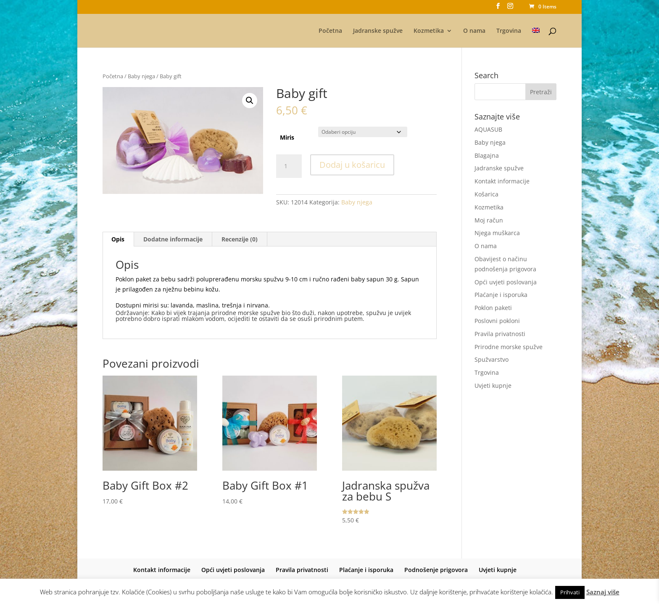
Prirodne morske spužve (508, 347)
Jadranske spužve (378, 31)
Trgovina (508, 31)
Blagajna (486, 155)
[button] (249, 100)
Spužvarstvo (491, 359)
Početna (330, 31)
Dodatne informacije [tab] (173, 239)
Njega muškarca (497, 233)
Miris (287, 137)
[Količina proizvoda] (288, 166)
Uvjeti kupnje (492, 385)
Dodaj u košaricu (352, 164)
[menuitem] (536, 38)
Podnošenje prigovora (436, 570)
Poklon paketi (493, 308)
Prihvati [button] (570, 592)
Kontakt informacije (502, 181)
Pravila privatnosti (499, 334)
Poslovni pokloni (497, 321)
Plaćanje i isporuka (500, 295)
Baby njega (141, 76)
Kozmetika (429, 31)
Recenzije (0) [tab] (239, 239)
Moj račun (488, 220)
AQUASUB (488, 129)
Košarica (486, 194)
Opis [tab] (117, 239)
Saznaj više (602, 592)
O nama (474, 31)
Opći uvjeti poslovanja (505, 282)
